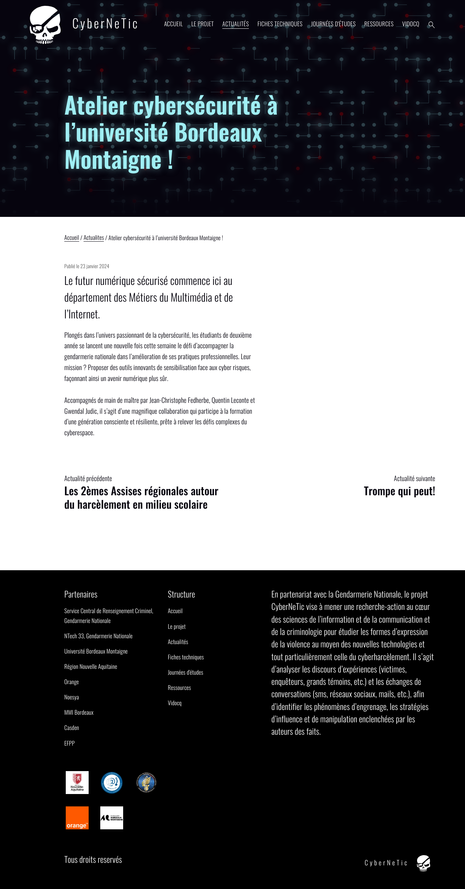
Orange (71, 681)
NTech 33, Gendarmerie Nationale (98, 635)
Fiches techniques (280, 23)
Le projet (202, 23)
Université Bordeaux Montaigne (96, 651)
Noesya (71, 696)
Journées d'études (333, 23)
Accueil (173, 23)
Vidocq (410, 23)
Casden (71, 727)
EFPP (69, 743)
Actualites (94, 238)
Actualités (235, 23)
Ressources (379, 23)
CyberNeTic (84, 25)
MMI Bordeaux (78, 712)
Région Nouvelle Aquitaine (90, 666)
